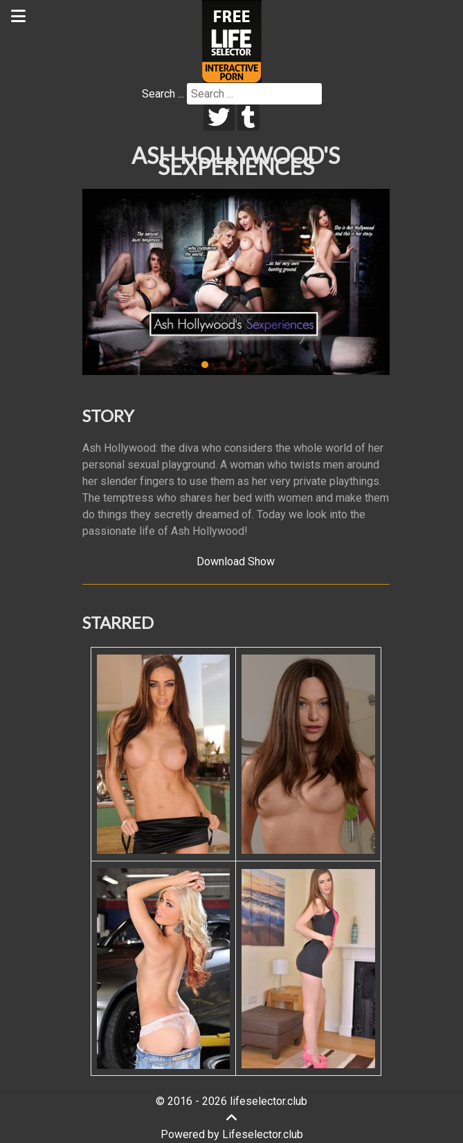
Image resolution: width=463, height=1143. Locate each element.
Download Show (236, 561)
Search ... (163, 93)
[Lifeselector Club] (232, 40)
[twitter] (219, 117)
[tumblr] (248, 117)
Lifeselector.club (262, 1134)
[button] (204, 364)
